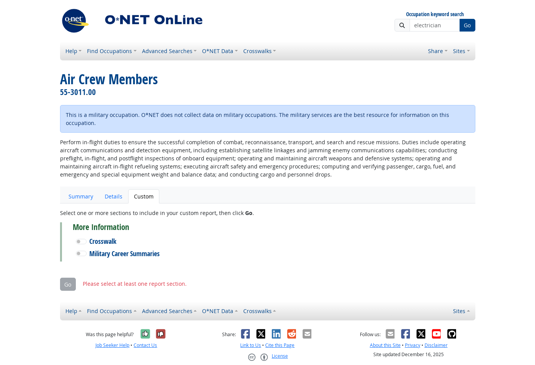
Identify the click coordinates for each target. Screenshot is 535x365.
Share (435, 51)
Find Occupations (109, 51)
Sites (459, 51)
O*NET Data (217, 51)
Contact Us (145, 345)
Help (71, 51)
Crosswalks (257, 51)
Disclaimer (436, 345)
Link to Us (250, 345)
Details (113, 196)
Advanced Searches (167, 51)
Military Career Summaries (124, 254)
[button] (81, 241)
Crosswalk (102, 241)
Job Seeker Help (112, 345)
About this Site (385, 345)
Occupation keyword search (435, 14)
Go (467, 25)
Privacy (412, 345)
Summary (81, 196)
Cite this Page (279, 345)
